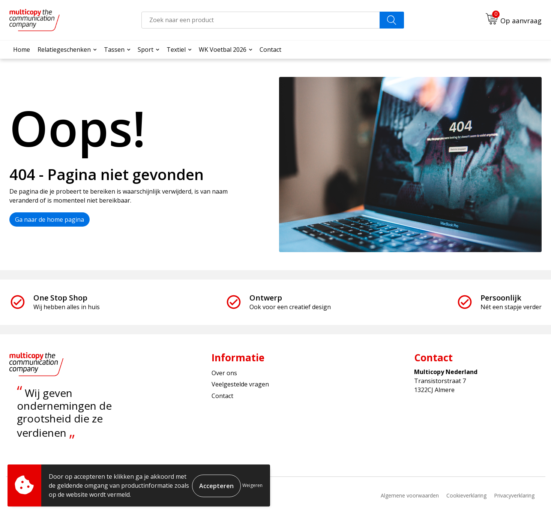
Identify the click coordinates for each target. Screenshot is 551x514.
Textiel (176, 49)
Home (21, 49)
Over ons (224, 373)
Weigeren (252, 485)
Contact (270, 49)
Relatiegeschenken (64, 49)
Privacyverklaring (514, 495)
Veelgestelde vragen (240, 384)
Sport (145, 49)
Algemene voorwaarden (410, 495)
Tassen (114, 49)
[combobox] (260, 20)
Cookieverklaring (466, 495)
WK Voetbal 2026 (222, 49)
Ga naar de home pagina (49, 219)
